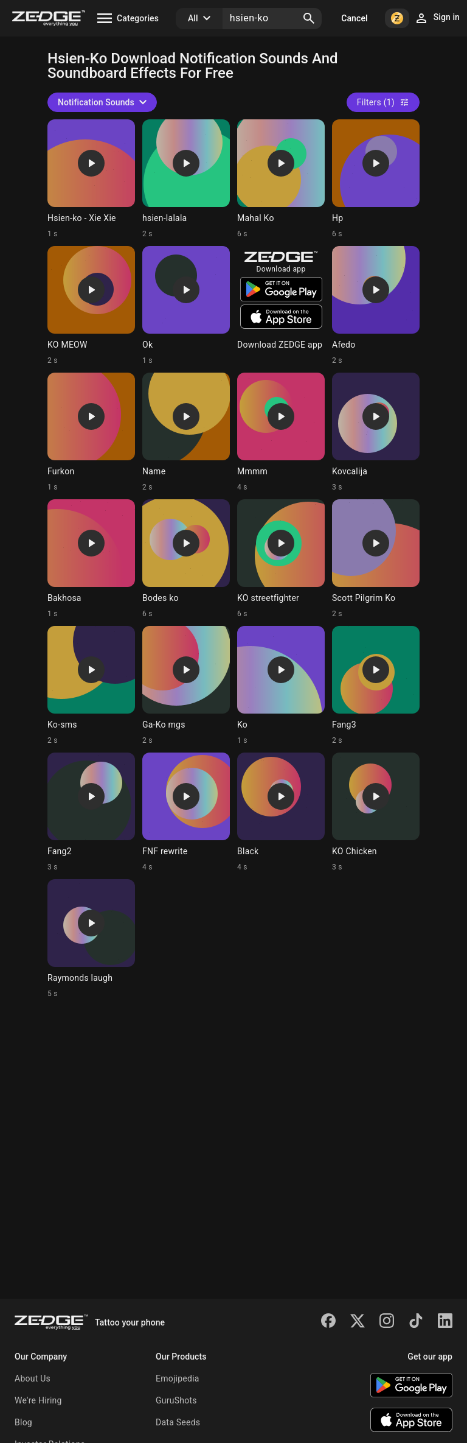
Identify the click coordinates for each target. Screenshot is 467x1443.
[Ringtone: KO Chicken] (376, 812)
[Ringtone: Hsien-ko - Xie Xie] (91, 179)
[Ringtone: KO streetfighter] (281, 559)
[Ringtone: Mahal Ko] (281, 179)
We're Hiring (38, 1400)
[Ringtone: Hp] (376, 179)
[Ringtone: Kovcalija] (376, 432)
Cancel (354, 18)
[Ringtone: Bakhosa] (91, 559)
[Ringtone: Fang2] (91, 812)
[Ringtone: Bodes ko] (186, 559)
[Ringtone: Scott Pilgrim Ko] (376, 559)
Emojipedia (177, 1378)
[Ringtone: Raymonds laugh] (91, 939)
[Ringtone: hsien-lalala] (186, 179)
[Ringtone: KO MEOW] (91, 305)
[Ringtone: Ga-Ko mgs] (186, 685)
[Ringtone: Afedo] (376, 305)
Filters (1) (383, 102)
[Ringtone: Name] (186, 432)
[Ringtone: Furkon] (91, 432)
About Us (32, 1378)
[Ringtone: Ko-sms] (91, 685)
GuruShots (176, 1400)
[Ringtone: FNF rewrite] (186, 812)
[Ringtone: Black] (281, 812)
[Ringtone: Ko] (281, 685)
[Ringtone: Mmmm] (281, 432)
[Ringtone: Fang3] (376, 685)
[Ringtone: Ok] (186, 305)
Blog (23, 1422)
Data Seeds (178, 1422)
